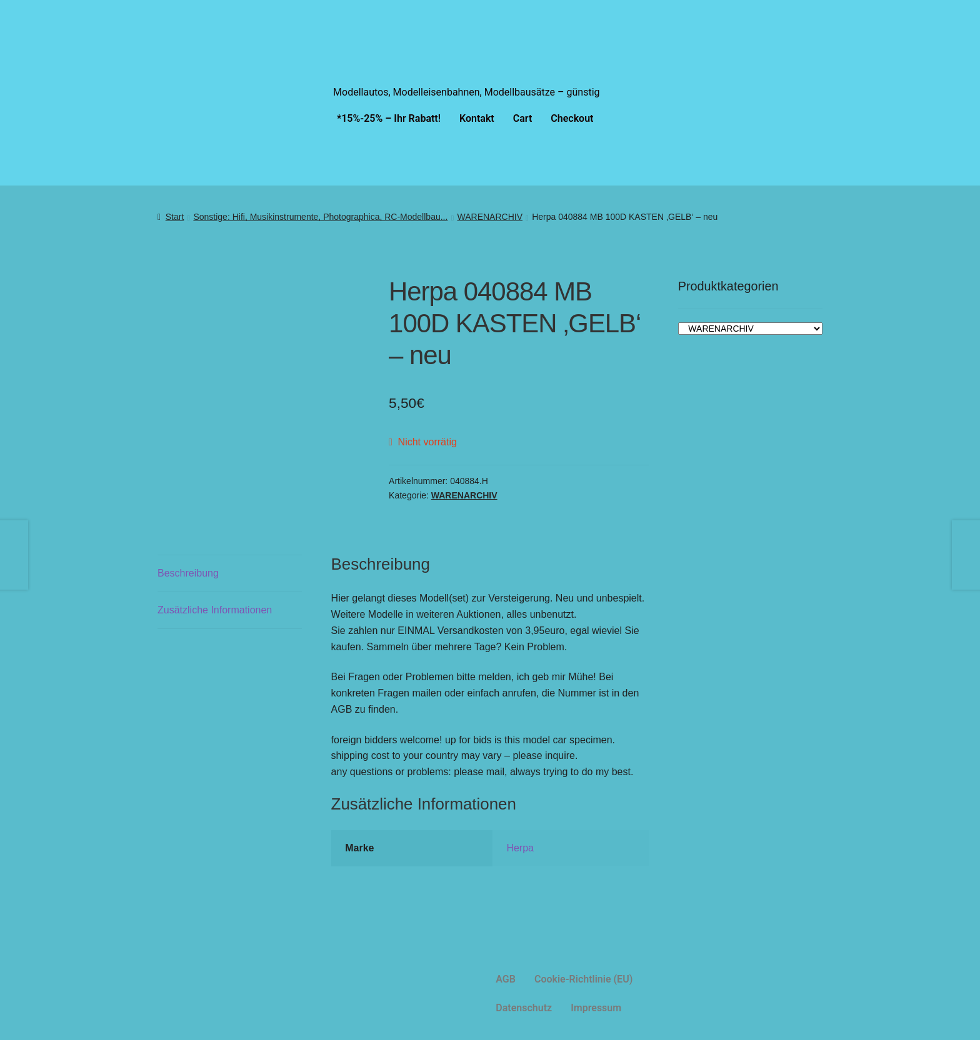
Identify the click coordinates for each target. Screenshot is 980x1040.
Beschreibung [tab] (188, 573)
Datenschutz (524, 1008)
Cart (522, 118)
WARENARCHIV (490, 217)
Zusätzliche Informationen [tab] (215, 610)
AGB (506, 979)
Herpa (520, 848)
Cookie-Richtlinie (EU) (583, 979)
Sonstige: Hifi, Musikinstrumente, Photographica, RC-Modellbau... (320, 217)
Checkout (572, 118)
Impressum (596, 1008)
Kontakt (476, 118)
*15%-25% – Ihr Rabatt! (389, 118)
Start (175, 217)
